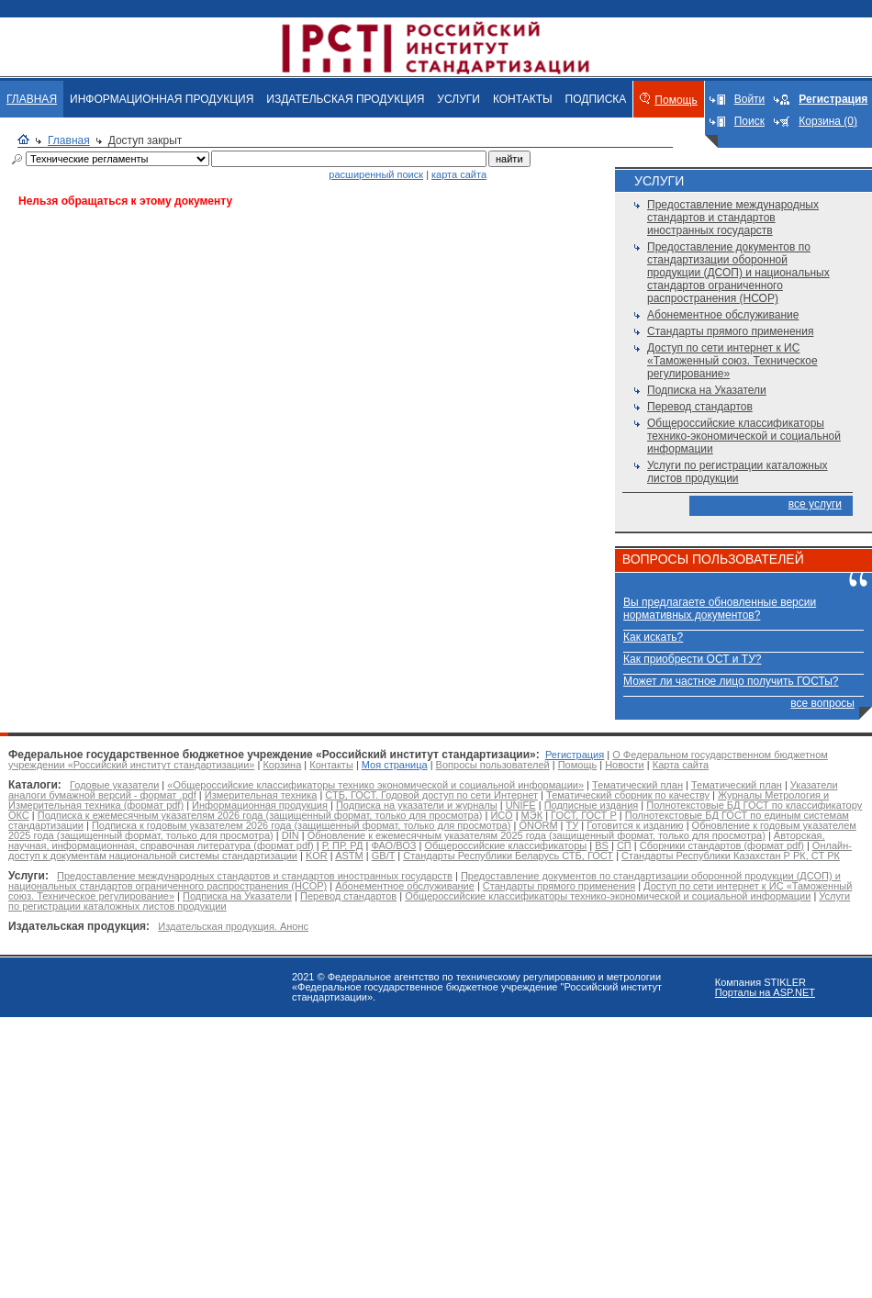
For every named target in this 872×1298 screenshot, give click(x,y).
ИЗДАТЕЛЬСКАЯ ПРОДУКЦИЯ (345, 99)
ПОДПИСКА (596, 99)
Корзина (282, 764)
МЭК (531, 815)
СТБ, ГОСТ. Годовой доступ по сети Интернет (431, 794)
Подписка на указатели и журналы (416, 805)
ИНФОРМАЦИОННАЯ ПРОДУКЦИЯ (161, 99)
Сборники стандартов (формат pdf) (722, 845)
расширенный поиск (376, 174)
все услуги (815, 504)
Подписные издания (591, 805)
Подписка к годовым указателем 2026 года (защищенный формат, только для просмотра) (301, 825)
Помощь (675, 100)
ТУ (572, 825)
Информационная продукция (260, 805)
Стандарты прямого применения (730, 331)
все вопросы (822, 703)
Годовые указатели (114, 784)
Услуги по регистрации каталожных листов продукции (737, 472)
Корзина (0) (828, 121)
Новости (624, 764)
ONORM (538, 825)
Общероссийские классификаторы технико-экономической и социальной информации (744, 436)
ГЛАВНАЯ (31, 99)
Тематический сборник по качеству (628, 794)
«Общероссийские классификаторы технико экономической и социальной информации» (375, 784)
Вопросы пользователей (493, 764)
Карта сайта (681, 764)
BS (602, 845)
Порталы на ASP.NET (765, 992)
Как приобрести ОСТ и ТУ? (692, 659)
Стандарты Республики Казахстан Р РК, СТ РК (730, 855)
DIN (290, 835)
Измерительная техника (261, 794)
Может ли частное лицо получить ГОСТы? (731, 681)
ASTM (349, 855)
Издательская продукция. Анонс (233, 926)
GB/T (383, 855)
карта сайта (458, 174)
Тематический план (637, 784)
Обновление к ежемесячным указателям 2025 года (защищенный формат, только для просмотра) (536, 835)
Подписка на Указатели (706, 390)
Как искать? (653, 637)
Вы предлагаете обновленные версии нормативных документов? (719, 608)
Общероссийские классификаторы (505, 845)
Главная (69, 140)
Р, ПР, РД (342, 845)
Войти (750, 99)
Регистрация (574, 754)
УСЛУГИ (458, 99)
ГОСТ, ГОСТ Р (584, 815)
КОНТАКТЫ (523, 99)
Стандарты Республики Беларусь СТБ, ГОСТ (508, 855)
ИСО (501, 815)
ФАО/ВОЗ (393, 845)
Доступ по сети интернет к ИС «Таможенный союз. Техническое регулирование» (732, 360)
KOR (317, 855)
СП (624, 845)
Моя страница (395, 764)
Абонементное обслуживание (723, 314)
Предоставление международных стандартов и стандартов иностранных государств (733, 217)
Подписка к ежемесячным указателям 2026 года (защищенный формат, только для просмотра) (260, 815)
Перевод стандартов (700, 406)
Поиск (749, 121)
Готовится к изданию (635, 825)
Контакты (331, 764)
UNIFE (521, 805)
